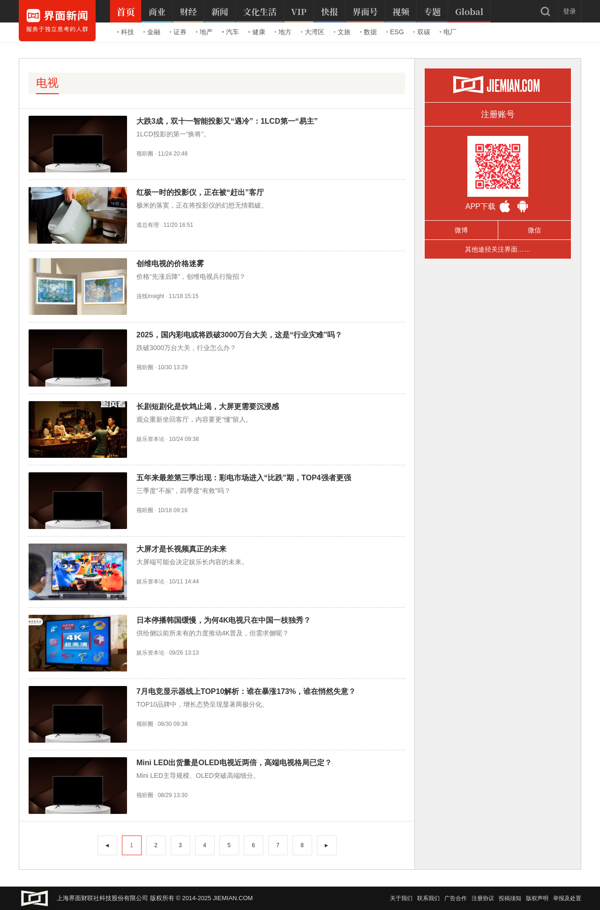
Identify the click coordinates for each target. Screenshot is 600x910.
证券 (178, 32)
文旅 (342, 32)
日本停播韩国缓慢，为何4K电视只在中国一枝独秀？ (223, 620)
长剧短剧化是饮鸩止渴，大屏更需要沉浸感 (207, 406)
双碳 (421, 32)
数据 (368, 32)
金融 (151, 32)
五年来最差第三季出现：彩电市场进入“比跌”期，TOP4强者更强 (243, 478)
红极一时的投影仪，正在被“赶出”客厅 (200, 192)
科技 (125, 32)
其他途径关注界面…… (498, 249)
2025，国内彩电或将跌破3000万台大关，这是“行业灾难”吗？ (239, 335)
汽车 (230, 32)
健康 (256, 32)
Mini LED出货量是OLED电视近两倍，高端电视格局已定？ (234, 763)
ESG (395, 32)
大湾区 (312, 32)
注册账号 (498, 114)
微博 (461, 230)
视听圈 (144, 153)
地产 (204, 32)
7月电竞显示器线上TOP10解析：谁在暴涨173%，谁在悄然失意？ (246, 691)
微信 (534, 230)
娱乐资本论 (150, 439)
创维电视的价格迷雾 (170, 264)
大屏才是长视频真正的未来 (181, 549)
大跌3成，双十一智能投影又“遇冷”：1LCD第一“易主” (227, 121)
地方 (283, 32)
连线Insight (150, 296)
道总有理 (147, 225)
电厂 (448, 32)
